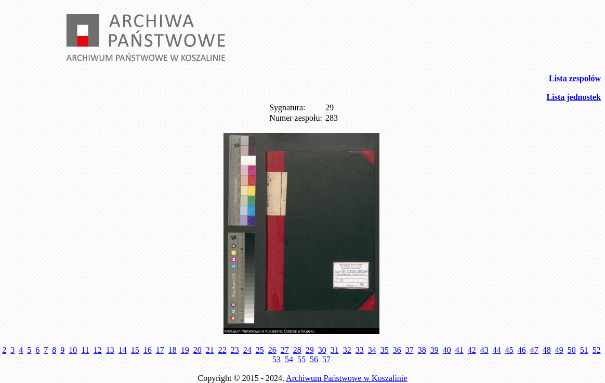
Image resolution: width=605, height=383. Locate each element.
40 (447, 350)
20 (197, 350)
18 (172, 350)
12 (98, 350)
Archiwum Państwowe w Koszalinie (346, 378)
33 (360, 350)
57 (326, 359)
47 (534, 350)
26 (272, 350)
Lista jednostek (574, 97)
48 (547, 350)
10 (73, 350)
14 (123, 350)
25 (260, 350)
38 (422, 350)
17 (160, 350)
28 (297, 350)
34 (372, 350)
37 (409, 350)
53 (276, 359)
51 (584, 350)
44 (497, 350)
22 (222, 350)
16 (147, 350)
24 (247, 350)
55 (301, 359)
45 (509, 350)
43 (484, 350)
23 (235, 350)
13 (110, 350)
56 (314, 359)
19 (185, 350)
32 (347, 350)
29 (310, 350)
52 (597, 350)
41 (459, 350)
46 (522, 350)
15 (135, 350)
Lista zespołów (575, 78)
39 (434, 350)
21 (210, 350)
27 (285, 350)
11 (85, 350)
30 (322, 350)
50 (572, 350)
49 (559, 350)
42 (472, 350)
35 (384, 350)
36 (397, 350)
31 (335, 350)
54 (289, 359)
